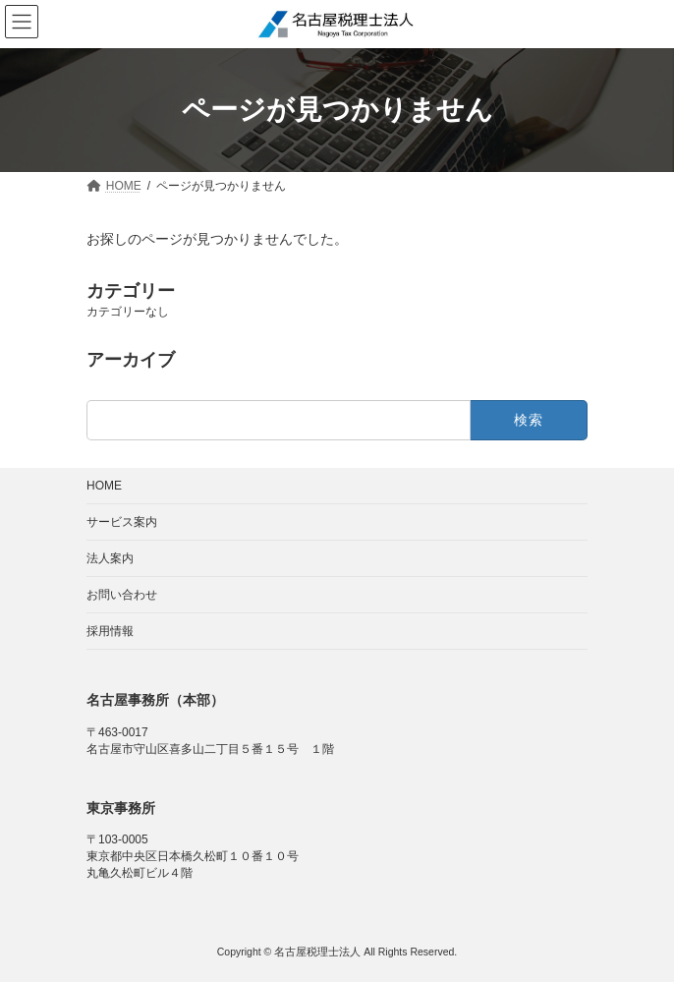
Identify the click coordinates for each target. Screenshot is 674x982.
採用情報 (110, 631)
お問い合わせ (121, 595)
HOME (104, 485)
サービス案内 (121, 522)
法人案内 (110, 558)
